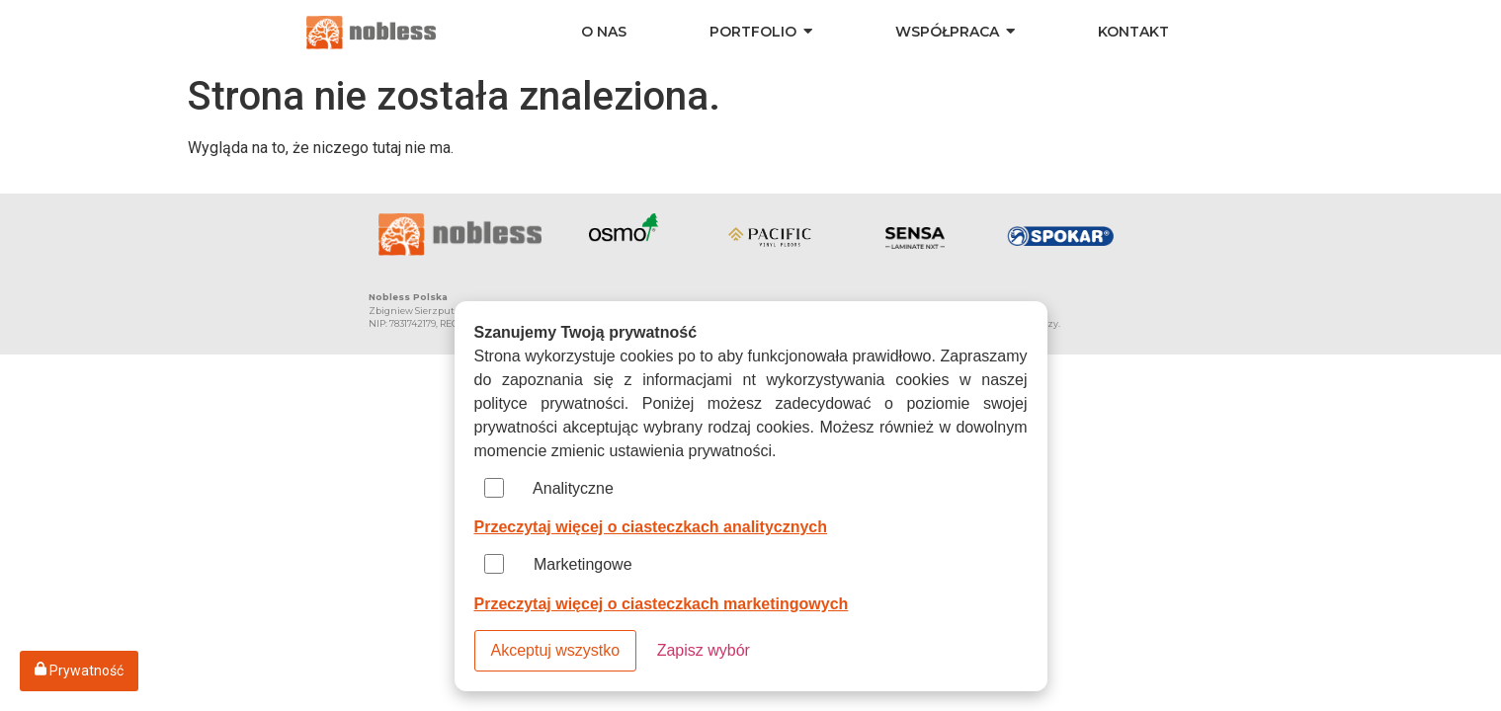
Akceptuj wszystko (556, 650)
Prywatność (79, 670)
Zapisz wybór (703, 650)
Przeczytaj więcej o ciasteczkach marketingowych (661, 603)
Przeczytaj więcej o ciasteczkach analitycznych (651, 526)
